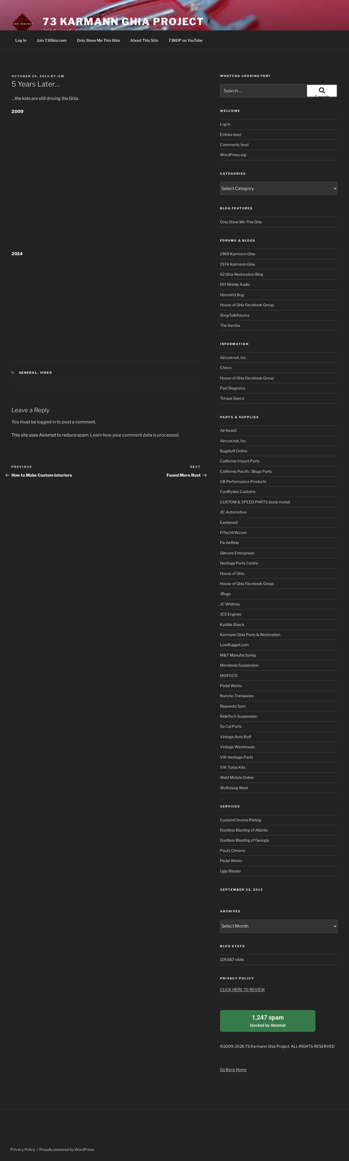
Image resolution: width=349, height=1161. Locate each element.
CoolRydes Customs (237, 491)
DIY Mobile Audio (235, 284)
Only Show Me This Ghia (98, 40)
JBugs (225, 593)
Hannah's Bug (232, 294)
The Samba (230, 325)
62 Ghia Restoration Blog (241, 274)
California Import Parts (240, 461)
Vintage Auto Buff (235, 736)
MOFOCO (228, 675)
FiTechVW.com (233, 532)
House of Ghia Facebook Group (247, 304)
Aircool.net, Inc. (233, 357)
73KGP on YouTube (186, 40)
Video (46, 373)
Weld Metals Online (237, 777)
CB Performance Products (243, 481)
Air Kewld (228, 430)
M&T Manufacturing (238, 655)
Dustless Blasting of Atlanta (244, 830)
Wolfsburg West (234, 787)
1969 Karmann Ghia (237, 253)
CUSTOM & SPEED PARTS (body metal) (255, 502)
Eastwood (228, 522)
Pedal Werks (231, 685)
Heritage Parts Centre (239, 563)
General (28, 373)
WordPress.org (233, 154)
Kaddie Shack (232, 624)
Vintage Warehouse (237, 746)
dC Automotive (233, 512)
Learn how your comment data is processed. (134, 435)
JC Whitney (230, 604)
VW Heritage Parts (236, 757)
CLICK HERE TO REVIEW (242, 989)
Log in (225, 124)
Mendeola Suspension (239, 665)
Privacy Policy (22, 1148)
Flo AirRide (229, 542)
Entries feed (230, 134)
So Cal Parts (231, 726)
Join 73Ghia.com (52, 40)
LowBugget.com (234, 644)
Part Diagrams (232, 388)
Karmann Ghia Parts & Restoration (250, 634)
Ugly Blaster (230, 871)
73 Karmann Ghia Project (123, 22)
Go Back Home (233, 1068)
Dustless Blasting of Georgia (244, 840)
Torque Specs (232, 398)
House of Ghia (232, 573)
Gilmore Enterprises (237, 553)
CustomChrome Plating (240, 820)
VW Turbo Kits (232, 767)
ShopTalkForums (234, 315)
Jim (60, 76)
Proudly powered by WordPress (66, 1148)
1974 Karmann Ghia (237, 264)
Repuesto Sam (233, 706)
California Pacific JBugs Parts (246, 471)
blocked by (267, 1019)
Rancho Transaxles (237, 695)
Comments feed (234, 144)
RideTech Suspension (238, 716)
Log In (20, 40)
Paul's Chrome (232, 850)
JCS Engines (231, 614)
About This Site (144, 40)
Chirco (225, 367)
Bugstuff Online (233, 451)
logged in (46, 421)
